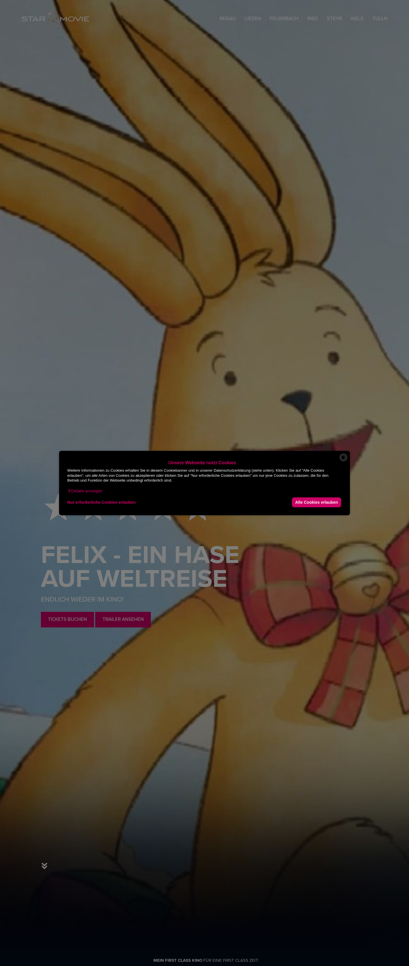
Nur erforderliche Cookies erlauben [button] (101, 502)
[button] (85, 490)
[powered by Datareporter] (343, 461)
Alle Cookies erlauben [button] (316, 502)
